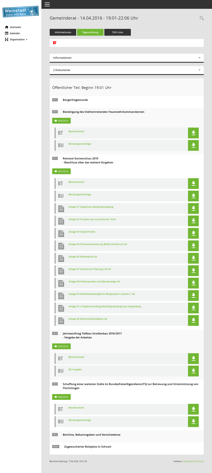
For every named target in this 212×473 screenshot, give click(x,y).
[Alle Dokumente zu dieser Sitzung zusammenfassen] (55, 43)
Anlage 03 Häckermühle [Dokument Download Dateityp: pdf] (82, 231)
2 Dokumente (61, 70)
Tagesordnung (90, 32)
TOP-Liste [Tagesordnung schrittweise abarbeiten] (117, 32)
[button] (20, 39)
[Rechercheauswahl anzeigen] (201, 18)
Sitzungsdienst (193, 461)
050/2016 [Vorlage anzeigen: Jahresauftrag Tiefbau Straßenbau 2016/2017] (63, 346)
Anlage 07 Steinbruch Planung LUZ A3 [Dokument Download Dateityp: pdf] (90, 269)
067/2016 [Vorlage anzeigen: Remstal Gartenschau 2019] (63, 171)
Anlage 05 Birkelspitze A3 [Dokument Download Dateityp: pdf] (83, 256)
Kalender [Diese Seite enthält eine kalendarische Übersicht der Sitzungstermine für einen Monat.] (12, 33)
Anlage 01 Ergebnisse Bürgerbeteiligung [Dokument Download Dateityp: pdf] (91, 207)
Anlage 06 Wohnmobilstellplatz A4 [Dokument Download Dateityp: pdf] (88, 319)
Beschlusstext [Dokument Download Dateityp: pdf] (76, 131)
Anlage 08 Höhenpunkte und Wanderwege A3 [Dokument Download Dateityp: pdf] (94, 281)
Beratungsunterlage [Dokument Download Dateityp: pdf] (80, 144)
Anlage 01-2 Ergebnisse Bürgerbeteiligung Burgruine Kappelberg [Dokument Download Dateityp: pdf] (105, 306)
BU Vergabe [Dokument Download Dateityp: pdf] (75, 369)
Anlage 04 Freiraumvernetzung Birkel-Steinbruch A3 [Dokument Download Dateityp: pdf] (98, 244)
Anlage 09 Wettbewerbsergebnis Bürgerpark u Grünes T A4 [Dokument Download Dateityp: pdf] (102, 294)
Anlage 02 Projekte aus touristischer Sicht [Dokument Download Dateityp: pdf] (92, 219)
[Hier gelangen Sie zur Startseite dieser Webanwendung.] (20, 11)
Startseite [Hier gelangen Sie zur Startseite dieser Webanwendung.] (13, 27)
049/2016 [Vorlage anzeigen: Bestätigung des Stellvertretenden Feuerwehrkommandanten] (63, 120)
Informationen (63, 32)
